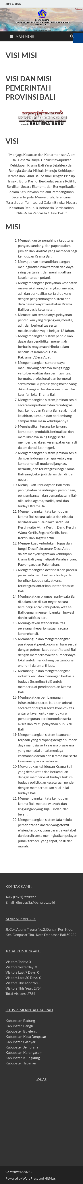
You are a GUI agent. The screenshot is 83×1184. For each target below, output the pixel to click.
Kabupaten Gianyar (20, 1042)
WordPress (30, 1178)
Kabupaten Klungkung (23, 1058)
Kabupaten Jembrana (22, 1047)
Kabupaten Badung (20, 1020)
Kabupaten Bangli (19, 1026)
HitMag (49, 1178)
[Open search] (72, 36)
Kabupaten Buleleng (21, 1031)
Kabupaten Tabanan (21, 1063)
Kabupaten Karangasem (24, 1052)
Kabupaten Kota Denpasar (26, 1036)
